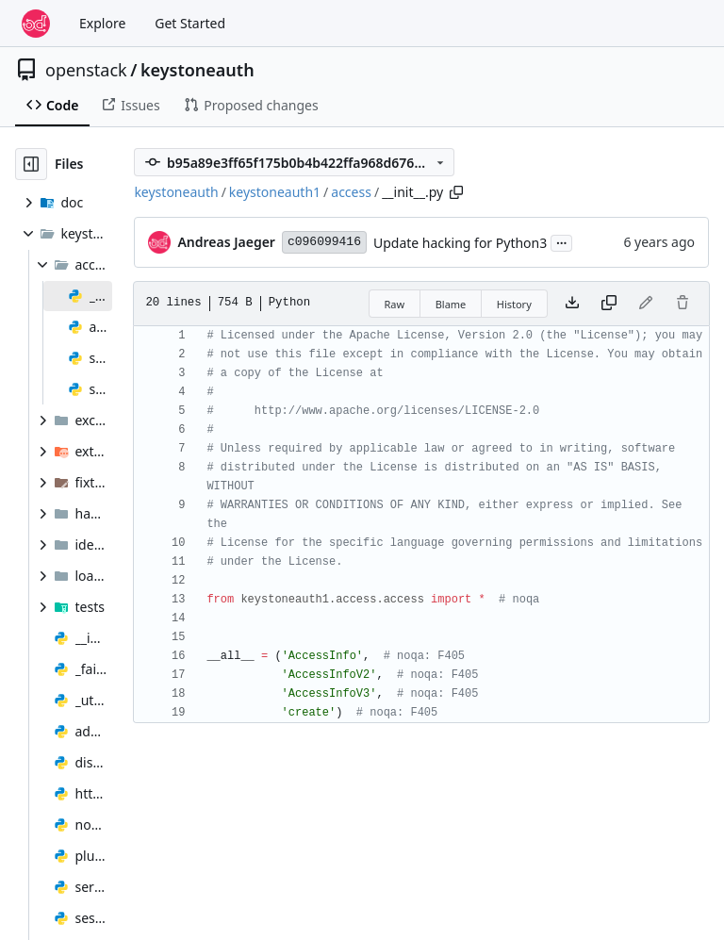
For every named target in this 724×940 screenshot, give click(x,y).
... (562, 241)
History (514, 304)
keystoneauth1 (275, 192)
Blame (451, 304)
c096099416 (324, 242)
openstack (86, 69)
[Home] (35, 24)
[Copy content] (609, 304)
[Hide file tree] (31, 164)
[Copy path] (456, 192)
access (351, 192)
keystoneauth (197, 69)
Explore (102, 23)
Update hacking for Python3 (460, 243)
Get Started (190, 23)
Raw (395, 304)
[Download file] (572, 304)
